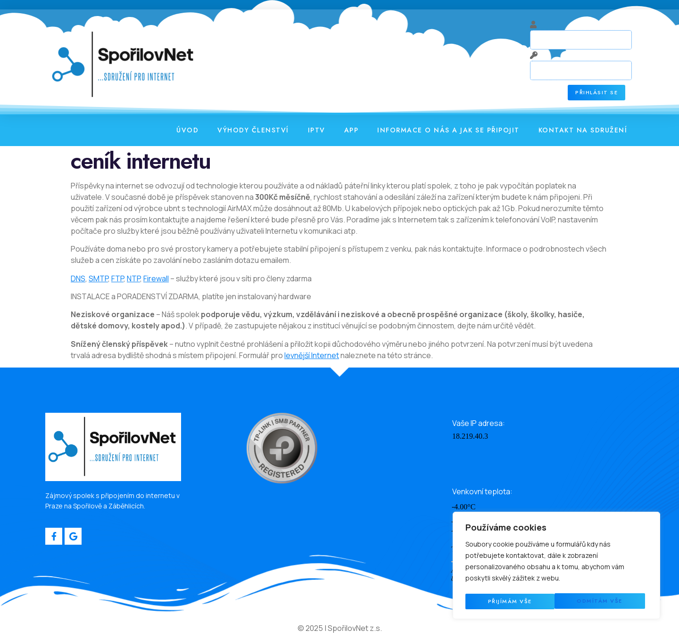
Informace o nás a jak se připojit (448, 131)
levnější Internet (311, 357)
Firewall (156, 280)
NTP (133, 280)
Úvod (187, 131)
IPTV (316, 131)
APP (351, 131)
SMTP (98, 280)
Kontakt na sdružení (583, 131)
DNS (78, 280)
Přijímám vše (603, 601)
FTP (117, 280)
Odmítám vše (510, 601)
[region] (556, 566)
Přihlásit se (597, 94)
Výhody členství (253, 131)
